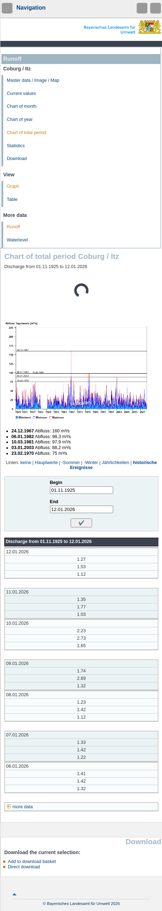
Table (12, 199)
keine (25, 462)
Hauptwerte (46, 462)
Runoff (13, 226)
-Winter (90, 462)
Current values (21, 93)
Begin (56, 482)
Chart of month (21, 106)
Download (17, 158)
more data (22, 806)
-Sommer (70, 462)
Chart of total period (26, 132)
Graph (13, 186)
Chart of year (20, 119)
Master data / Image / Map (33, 80)
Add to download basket (32, 861)
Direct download (24, 866)
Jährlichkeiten (115, 462)
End (54, 501)
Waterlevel (17, 240)
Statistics (16, 145)
